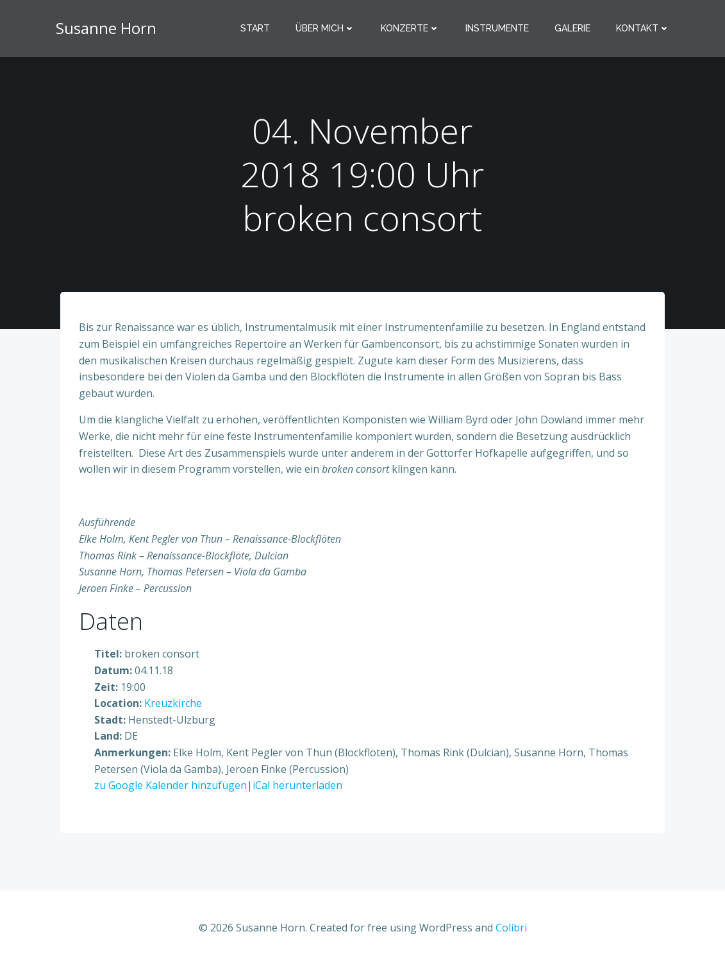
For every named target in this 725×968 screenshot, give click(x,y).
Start (256, 29)
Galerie (573, 29)
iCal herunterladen (298, 787)
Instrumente (497, 29)
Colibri (511, 929)
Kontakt (644, 29)
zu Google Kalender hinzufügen (171, 787)
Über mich (326, 29)
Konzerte (410, 29)
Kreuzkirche (174, 705)
